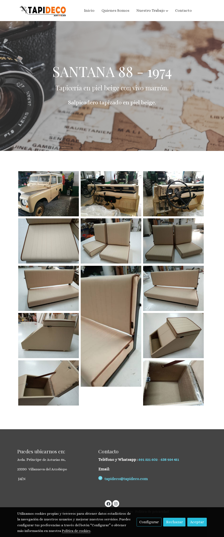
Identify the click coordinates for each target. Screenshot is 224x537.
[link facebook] (108, 503)
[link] (43, 10)
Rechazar (174, 522)
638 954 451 (170, 459)
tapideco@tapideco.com (126, 479)
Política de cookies (76, 531)
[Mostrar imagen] (48, 194)
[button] (152, 10)
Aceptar (197, 522)
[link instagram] (116, 503)
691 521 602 (148, 459)
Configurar (149, 522)
